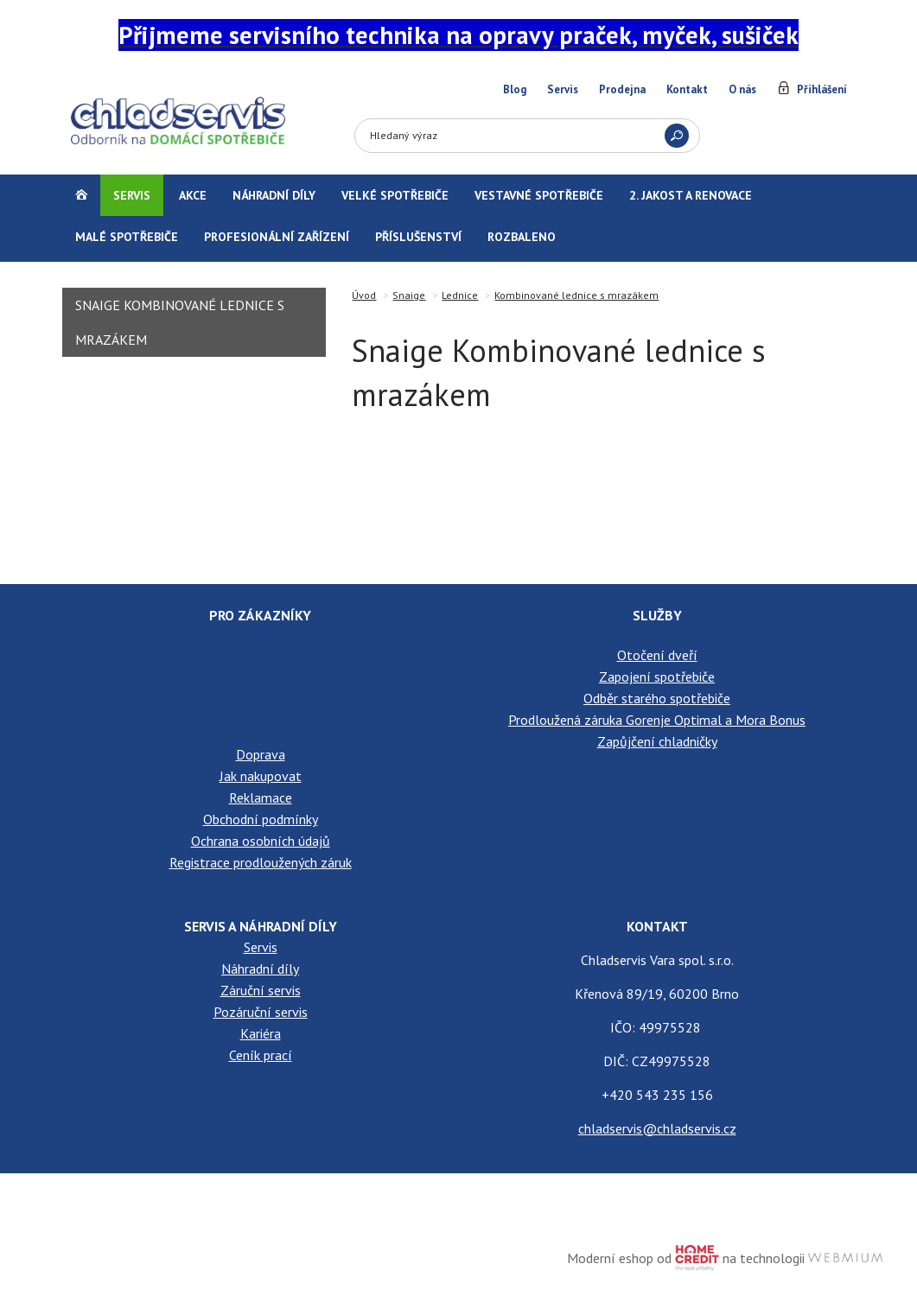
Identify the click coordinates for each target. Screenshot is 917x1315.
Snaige (408, 295)
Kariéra (260, 1033)
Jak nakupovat (261, 776)
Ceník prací (260, 1055)
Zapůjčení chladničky (657, 741)
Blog (514, 89)
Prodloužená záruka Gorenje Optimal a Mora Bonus (657, 719)
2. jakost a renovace (690, 195)
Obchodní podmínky (260, 819)
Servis (562, 89)
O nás (742, 89)
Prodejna (622, 89)
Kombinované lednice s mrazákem (576, 295)
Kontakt (687, 89)
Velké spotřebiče (395, 195)
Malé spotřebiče (126, 237)
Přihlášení (822, 89)
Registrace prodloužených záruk (260, 862)
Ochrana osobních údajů (260, 840)
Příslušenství (418, 237)
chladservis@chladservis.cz (657, 1128)
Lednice (460, 295)
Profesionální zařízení (276, 237)
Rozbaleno (521, 237)
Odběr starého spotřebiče (656, 698)
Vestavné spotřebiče (538, 195)
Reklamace (260, 797)
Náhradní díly (273, 195)
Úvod (364, 295)
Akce (193, 195)
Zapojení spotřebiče (657, 676)
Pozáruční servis (260, 1011)
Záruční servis (260, 990)
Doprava (260, 754)
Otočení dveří (657, 655)
